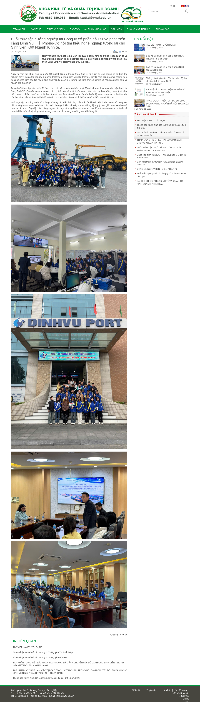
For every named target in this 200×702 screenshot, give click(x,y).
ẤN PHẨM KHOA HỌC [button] (95, 29)
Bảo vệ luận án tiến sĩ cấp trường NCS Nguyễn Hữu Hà (40, 657)
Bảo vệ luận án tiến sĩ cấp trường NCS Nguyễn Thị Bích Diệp (43, 652)
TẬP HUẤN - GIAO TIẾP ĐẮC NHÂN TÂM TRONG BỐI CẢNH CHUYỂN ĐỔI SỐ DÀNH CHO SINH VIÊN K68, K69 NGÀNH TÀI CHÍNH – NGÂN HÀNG (69, 664)
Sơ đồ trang (181, 690)
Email (123, 51)
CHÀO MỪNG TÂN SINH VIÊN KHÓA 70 (157, 169)
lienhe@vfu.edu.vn (64, 696)
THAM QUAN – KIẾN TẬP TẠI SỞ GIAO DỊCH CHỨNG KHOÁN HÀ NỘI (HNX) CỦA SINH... (167, 103)
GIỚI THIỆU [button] (36, 29)
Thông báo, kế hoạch (145, 114)
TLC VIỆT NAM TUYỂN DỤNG (27, 647)
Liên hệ (166, 690)
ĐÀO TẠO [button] (75, 29)
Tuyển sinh (152, 690)
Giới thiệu (136, 690)
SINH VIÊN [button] (116, 29)
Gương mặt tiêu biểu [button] (139, 29)
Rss (175, 6)
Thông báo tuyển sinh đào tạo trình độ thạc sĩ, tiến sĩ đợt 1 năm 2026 (46, 678)
